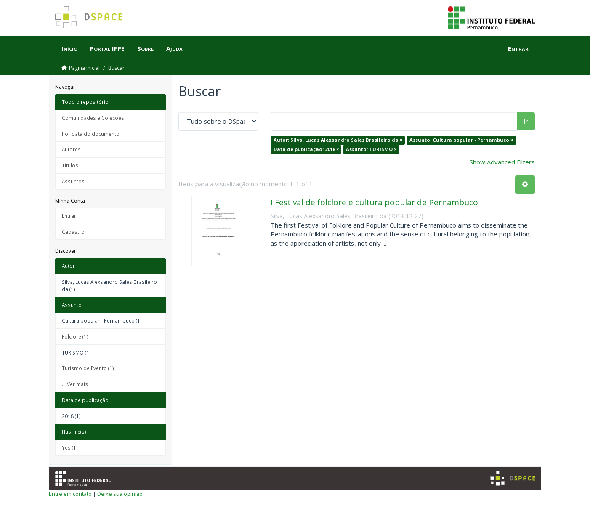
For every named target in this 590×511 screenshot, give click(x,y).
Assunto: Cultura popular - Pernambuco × (461, 140)
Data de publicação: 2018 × (306, 149)
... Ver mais (75, 384)
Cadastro (73, 231)
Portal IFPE (107, 48)
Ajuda (174, 48)
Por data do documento (91, 133)
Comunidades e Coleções (93, 117)
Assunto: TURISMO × (371, 149)
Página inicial (84, 67)
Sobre (145, 48)
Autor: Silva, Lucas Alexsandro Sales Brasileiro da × (338, 140)
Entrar (69, 215)
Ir (526, 121)
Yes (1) (70, 447)
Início (69, 48)
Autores (71, 149)
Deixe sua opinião (120, 494)
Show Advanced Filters (502, 162)
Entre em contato (70, 494)
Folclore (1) (75, 336)
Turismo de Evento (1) (88, 368)
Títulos (70, 165)
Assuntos (73, 181)
